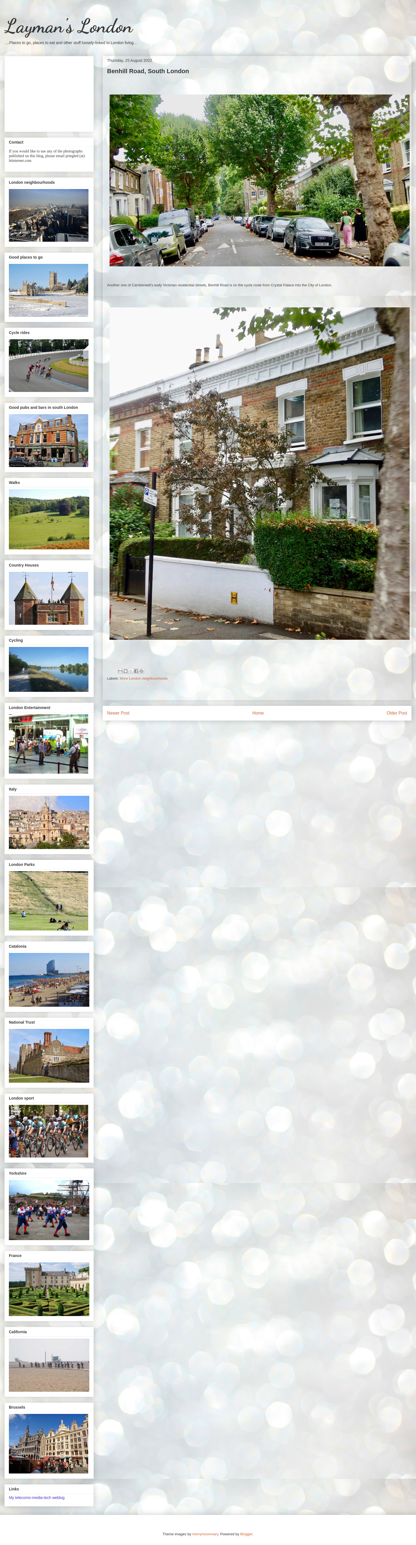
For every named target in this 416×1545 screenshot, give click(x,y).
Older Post (397, 713)
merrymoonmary (205, 1534)
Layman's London (68, 26)
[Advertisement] (49, 93)
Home (258, 713)
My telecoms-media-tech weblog (37, 1497)
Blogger (246, 1534)
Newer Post (118, 713)
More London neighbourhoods (144, 678)
